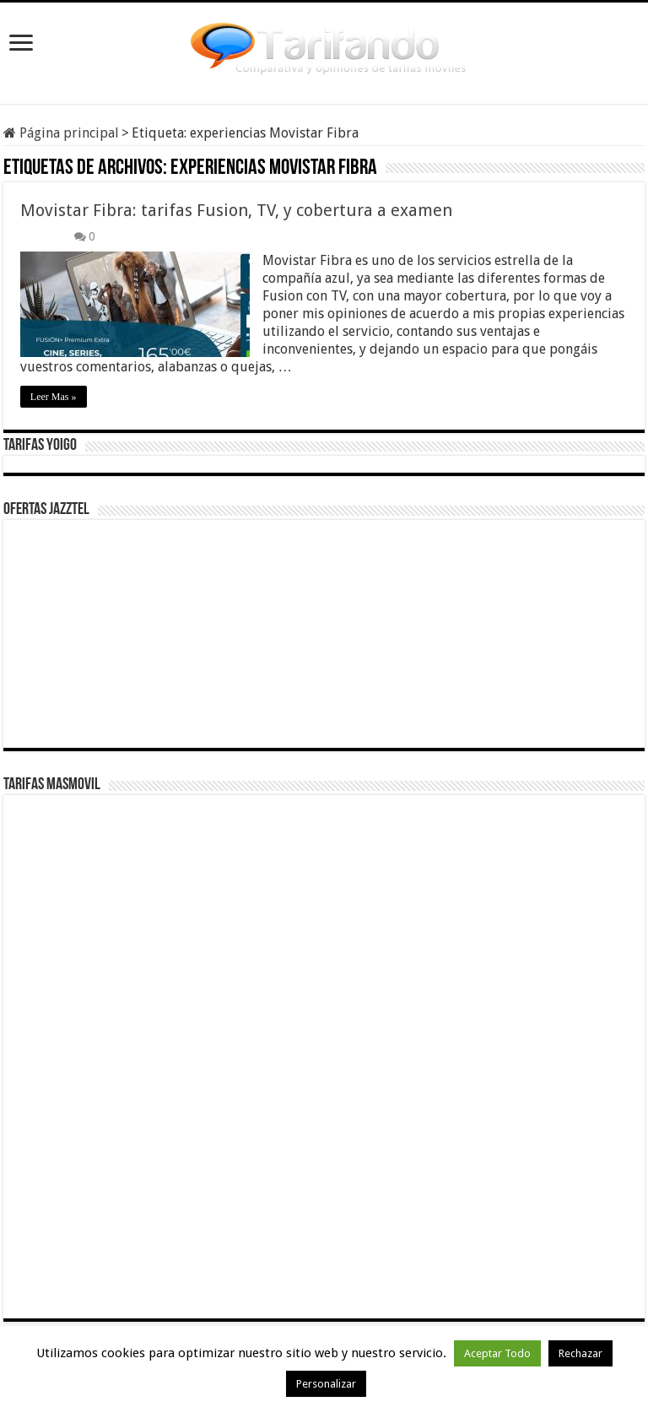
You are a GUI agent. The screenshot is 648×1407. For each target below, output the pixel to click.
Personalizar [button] (326, 1383)
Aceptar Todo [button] (497, 1353)
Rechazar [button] (580, 1353)
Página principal (61, 133)
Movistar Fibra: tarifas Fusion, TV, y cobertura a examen (236, 210)
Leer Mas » (53, 397)
